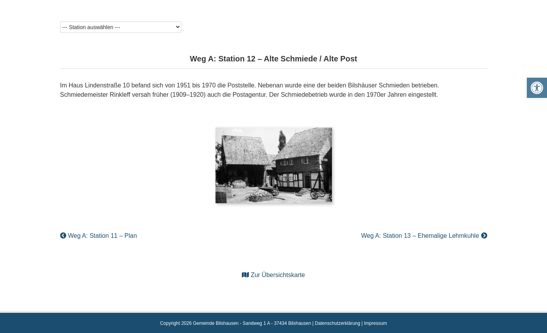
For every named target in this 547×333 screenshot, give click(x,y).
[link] (537, 88)
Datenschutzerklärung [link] (337, 323)
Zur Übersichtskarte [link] (273, 275)
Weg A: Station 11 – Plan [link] (98, 235)
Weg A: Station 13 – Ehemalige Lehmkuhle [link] (424, 235)
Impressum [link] (375, 323)
